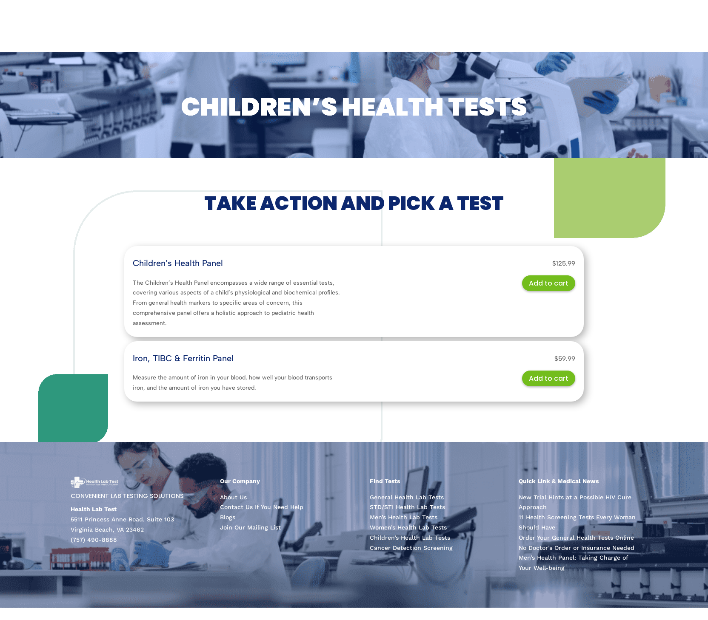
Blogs (227, 517)
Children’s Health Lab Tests (410, 537)
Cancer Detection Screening (411, 547)
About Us (233, 497)
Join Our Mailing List (250, 527)
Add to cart (548, 283)
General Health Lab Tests (407, 497)
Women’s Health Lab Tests (408, 527)
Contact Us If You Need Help (261, 507)
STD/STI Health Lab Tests (407, 507)
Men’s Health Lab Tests (403, 517)
